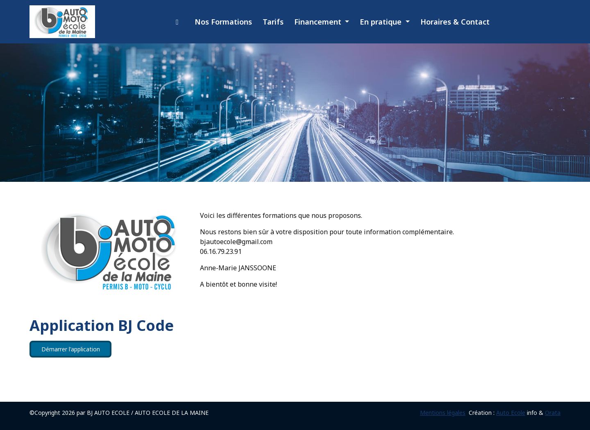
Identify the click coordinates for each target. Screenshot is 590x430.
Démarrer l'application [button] (70, 349)
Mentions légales (442, 412)
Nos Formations (223, 22)
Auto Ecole (510, 412)
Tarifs (273, 22)
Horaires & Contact (455, 22)
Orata (552, 412)
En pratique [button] (382, 22)
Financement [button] (318, 22)
